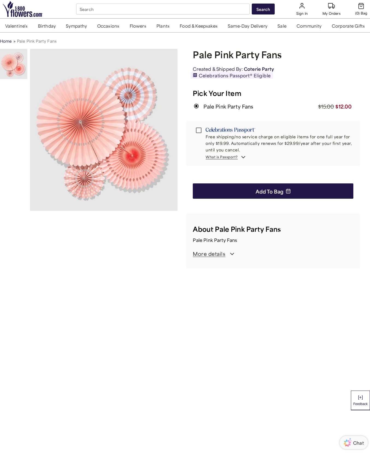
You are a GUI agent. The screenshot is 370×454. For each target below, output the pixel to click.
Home (6, 40)
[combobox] (163, 9)
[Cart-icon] (361, 9)
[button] (16, 25)
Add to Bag (273, 191)
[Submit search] (263, 9)
